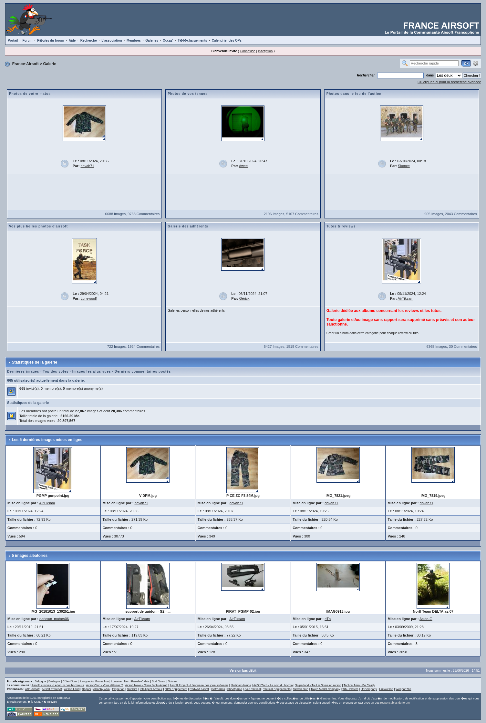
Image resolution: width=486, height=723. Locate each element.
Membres (134, 40)
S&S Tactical (252, 689)
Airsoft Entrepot (52, 689)
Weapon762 (403, 689)
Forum (28, 40)
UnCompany (369, 689)
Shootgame (234, 689)
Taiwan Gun (300, 689)
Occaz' (168, 40)
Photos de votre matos (30, 93)
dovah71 (87, 166)
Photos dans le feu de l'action (354, 93)
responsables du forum (395, 702)
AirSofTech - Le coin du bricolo (273, 685)
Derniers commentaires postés (143, 371)
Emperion (118, 689)
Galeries (151, 40)
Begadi (86, 689)
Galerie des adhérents (188, 226)
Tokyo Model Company (325, 689)
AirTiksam (405, 298)
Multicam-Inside (241, 685)
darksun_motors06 (54, 619)
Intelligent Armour (151, 689)
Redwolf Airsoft (199, 689)
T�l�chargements (192, 40)
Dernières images (23, 371)
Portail (13, 40)
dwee (243, 166)
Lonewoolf (89, 298)
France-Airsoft (25, 64)
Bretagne (54, 681)
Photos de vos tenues (187, 93)
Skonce (404, 166)
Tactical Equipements (277, 689)
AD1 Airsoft (32, 689)
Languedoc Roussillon (94, 681)
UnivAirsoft (386, 689)
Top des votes (56, 371)
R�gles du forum (50, 40)
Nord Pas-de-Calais (137, 681)
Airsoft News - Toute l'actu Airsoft (146, 685)
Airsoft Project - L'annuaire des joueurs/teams (199, 685)
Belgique (40, 681)
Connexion (247, 51)
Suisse (172, 681)
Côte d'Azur (70, 681)
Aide (72, 40)
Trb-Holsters (350, 689)
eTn (328, 619)
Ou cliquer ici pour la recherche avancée (449, 82)
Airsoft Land (71, 689)
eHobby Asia (101, 689)
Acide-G (425, 619)
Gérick (244, 298)
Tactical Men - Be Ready (359, 685)
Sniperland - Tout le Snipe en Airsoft (318, 685)
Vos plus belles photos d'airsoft (38, 226)
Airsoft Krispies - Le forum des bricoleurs (58, 685)
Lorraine (116, 681)
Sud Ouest (159, 681)
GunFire (132, 689)
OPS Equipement (176, 689)
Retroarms (218, 689)
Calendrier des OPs (227, 40)
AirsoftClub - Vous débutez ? (104, 685)
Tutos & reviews (341, 226)
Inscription (265, 51)
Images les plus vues (91, 371)
